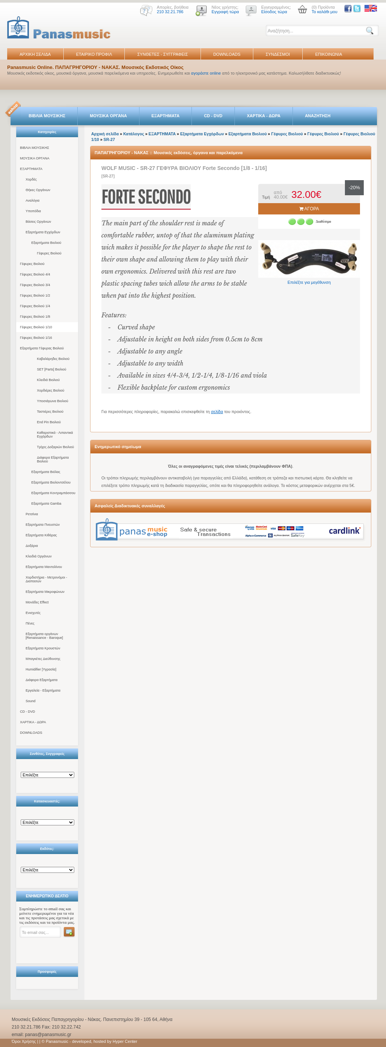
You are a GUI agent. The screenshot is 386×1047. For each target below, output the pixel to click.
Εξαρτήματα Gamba (46, 503)
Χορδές (31, 179)
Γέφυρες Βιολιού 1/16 (36, 338)
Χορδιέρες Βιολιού (50, 390)
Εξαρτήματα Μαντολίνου (44, 567)
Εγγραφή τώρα (225, 11)
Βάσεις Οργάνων (38, 221)
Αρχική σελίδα (105, 134)
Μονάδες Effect (37, 602)
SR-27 (109, 139)
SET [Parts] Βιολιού (51, 369)
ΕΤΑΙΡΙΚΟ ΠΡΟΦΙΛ (94, 54)
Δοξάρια (32, 546)
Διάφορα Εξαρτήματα (41, 680)
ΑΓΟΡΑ (309, 208)
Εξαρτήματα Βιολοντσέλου (50, 482)
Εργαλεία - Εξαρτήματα (43, 690)
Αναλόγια (33, 200)
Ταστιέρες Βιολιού (50, 411)
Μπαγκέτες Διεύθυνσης (43, 659)
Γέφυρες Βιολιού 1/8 (35, 316)
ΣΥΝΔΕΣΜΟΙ (278, 54)
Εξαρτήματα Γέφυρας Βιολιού (42, 348)
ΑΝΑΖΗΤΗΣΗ (318, 115)
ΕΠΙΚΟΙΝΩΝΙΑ (328, 54)
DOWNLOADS (226, 54)
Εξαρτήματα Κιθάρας (41, 535)
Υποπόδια (33, 211)
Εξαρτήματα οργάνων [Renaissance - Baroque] (44, 636)
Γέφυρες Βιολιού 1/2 (35, 295)
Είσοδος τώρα (274, 11)
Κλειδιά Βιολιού (48, 380)
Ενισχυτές (33, 613)
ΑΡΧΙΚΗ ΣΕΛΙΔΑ (35, 54)
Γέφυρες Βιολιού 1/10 (36, 327)
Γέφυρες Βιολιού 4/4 (35, 274)
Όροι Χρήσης (24, 1041)
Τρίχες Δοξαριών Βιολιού (55, 447)
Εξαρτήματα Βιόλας (45, 472)
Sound (30, 701)
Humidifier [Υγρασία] (41, 669)
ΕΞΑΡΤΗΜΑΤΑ (165, 115)
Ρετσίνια (32, 514)
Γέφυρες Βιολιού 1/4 (35, 306)
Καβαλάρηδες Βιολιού (53, 359)
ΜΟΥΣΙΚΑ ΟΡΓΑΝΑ (108, 115)
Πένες (30, 623)
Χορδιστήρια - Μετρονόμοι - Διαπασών (46, 579)
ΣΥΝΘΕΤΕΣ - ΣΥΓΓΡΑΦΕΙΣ (162, 54)
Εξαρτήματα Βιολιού (46, 243)
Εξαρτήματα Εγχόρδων (43, 232)
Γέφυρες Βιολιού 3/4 (35, 285)
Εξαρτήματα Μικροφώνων (45, 592)
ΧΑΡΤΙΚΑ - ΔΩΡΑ (263, 115)
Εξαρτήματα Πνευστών (43, 525)
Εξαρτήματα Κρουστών (43, 648)
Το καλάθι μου (324, 11)
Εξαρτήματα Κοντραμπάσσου (53, 493)
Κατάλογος (133, 134)
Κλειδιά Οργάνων (39, 556)
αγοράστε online (206, 73)
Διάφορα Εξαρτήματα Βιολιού (53, 459)
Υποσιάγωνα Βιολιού (52, 401)
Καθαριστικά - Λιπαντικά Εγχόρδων (55, 434)
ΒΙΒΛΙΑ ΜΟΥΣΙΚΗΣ (47, 115)
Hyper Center (125, 1041)
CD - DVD (213, 115)
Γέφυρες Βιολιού (49, 253)
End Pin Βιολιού (49, 422)
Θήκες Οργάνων (38, 190)
